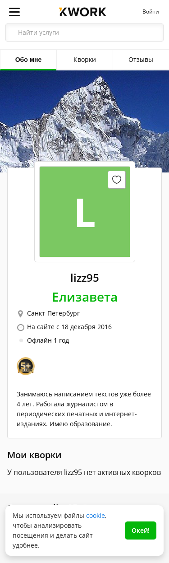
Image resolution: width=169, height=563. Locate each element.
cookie (95, 515)
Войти (150, 11)
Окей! (141, 530)
